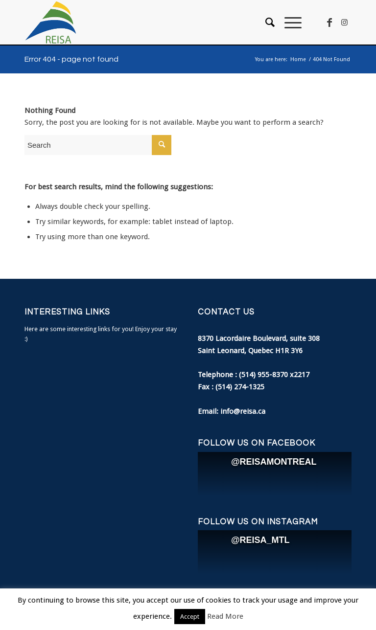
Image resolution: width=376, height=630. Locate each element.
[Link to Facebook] (329, 22)
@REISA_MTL (260, 540)
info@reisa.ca (242, 411)
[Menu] (288, 22)
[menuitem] (265, 22)
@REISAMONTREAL (274, 462)
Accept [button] (189, 616)
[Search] (265, 22)
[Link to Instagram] (344, 22)
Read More (225, 616)
